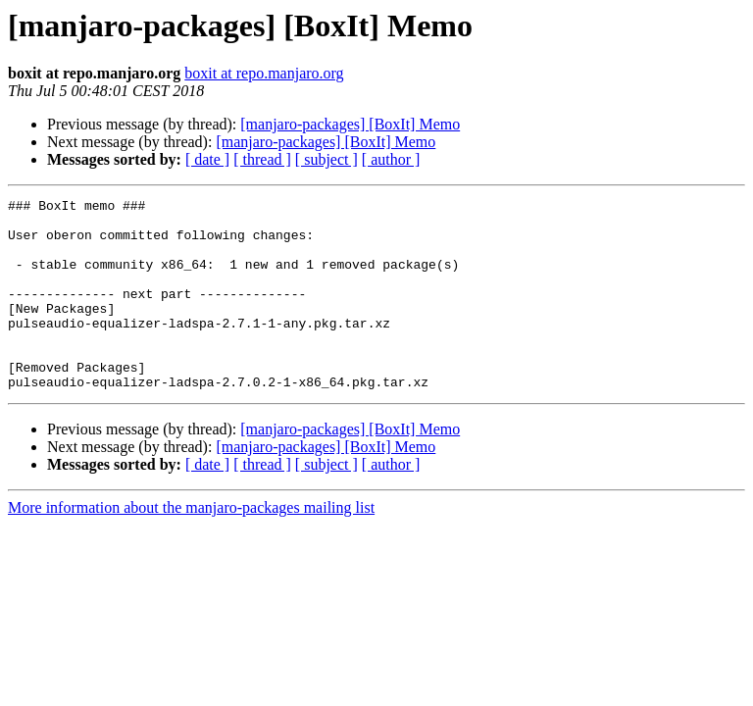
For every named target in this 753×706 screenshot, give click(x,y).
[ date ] (207, 159)
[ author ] (391, 159)
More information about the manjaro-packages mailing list (191, 545)
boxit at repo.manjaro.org (263, 73)
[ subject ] (326, 159)
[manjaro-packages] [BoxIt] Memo (350, 124)
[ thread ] (262, 159)
